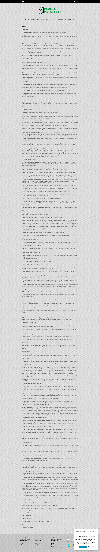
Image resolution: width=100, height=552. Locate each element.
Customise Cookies (92, 546)
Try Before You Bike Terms (56, 539)
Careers (52, 547)
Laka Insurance (38, 543)
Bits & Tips (21, 543)
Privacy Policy (54, 542)
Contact (52, 546)
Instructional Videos (40, 19)
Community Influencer (23, 540)
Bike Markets (53, 19)
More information (88, 543)
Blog (74, 19)
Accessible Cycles (60, 19)
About (52, 544)
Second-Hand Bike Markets (24, 539)
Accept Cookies (83, 546)
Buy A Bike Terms (54, 537)
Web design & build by (71, 537)
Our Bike (47, 19)
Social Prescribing (68, 19)
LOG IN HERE (71, 1)
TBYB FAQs (37, 542)
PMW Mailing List (22, 544)
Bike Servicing (38, 540)
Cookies (52, 543)
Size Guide (21, 542)
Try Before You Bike (31, 19)
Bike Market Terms (55, 540)
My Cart (77, 1)
